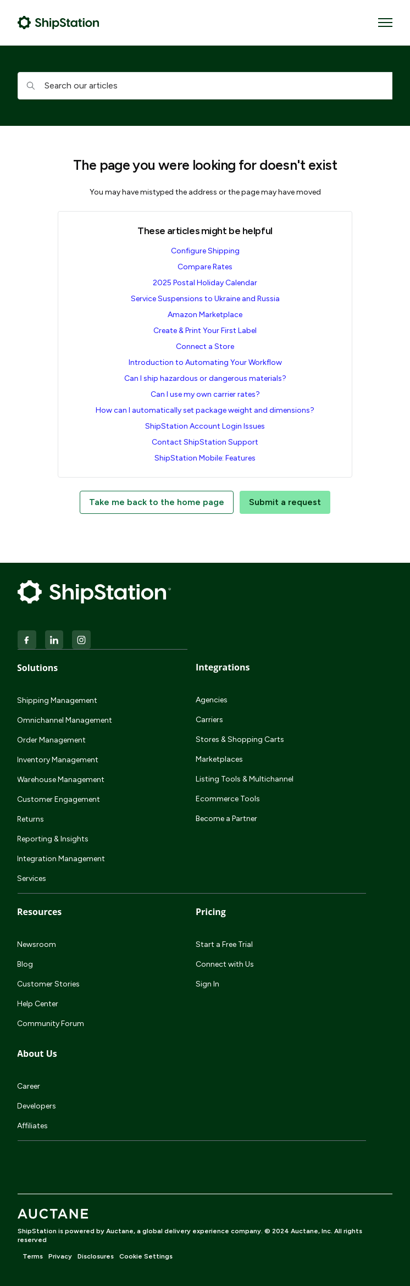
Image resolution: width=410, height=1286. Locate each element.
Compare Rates (205, 266)
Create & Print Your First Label (205, 330)
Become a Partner (226, 818)
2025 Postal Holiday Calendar (205, 282)
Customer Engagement (58, 799)
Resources (39, 912)
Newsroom (36, 944)
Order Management (51, 740)
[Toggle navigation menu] (385, 22)
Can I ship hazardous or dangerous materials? (205, 378)
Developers (36, 1106)
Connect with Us (225, 964)
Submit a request (285, 502)
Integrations (223, 667)
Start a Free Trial (224, 944)
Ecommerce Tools (228, 798)
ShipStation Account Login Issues (205, 426)
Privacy (60, 1256)
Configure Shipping (205, 251)
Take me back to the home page (156, 502)
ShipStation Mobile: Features (205, 458)
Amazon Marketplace (205, 314)
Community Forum (50, 1023)
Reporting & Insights (52, 839)
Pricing (211, 912)
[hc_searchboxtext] (205, 85)
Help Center (37, 1003)
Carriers (209, 719)
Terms (33, 1256)
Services (31, 878)
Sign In (207, 984)
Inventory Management (57, 759)
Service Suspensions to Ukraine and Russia (205, 298)
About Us (37, 1053)
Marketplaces (219, 759)
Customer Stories (48, 984)
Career (28, 1086)
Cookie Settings (146, 1256)
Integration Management (61, 858)
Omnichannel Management (64, 720)
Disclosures (95, 1256)
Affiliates (32, 1125)
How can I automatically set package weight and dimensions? (205, 410)
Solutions (37, 668)
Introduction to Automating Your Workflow (205, 362)
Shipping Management (57, 700)
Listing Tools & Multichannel (244, 779)
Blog (25, 964)
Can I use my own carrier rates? (205, 394)
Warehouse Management (60, 779)
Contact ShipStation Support (205, 442)
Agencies (212, 700)
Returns (30, 819)
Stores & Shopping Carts (240, 739)
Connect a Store (205, 346)
